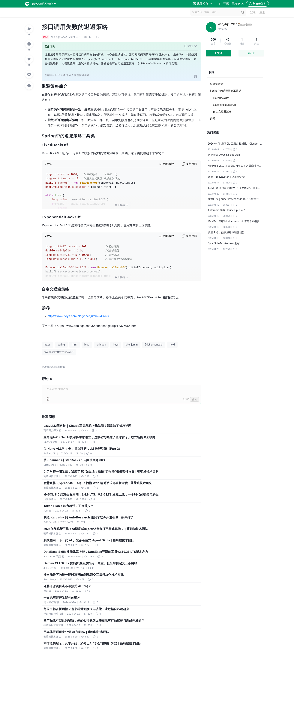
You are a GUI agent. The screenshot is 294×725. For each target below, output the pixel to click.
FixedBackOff (221, 98)
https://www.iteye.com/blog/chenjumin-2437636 (79, 316)
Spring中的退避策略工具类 (225, 90)
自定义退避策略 (222, 111)
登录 (253, 12)
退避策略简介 (218, 83)
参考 (212, 118)
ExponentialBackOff (224, 104)
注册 (262, 12)
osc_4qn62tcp (227, 24)
